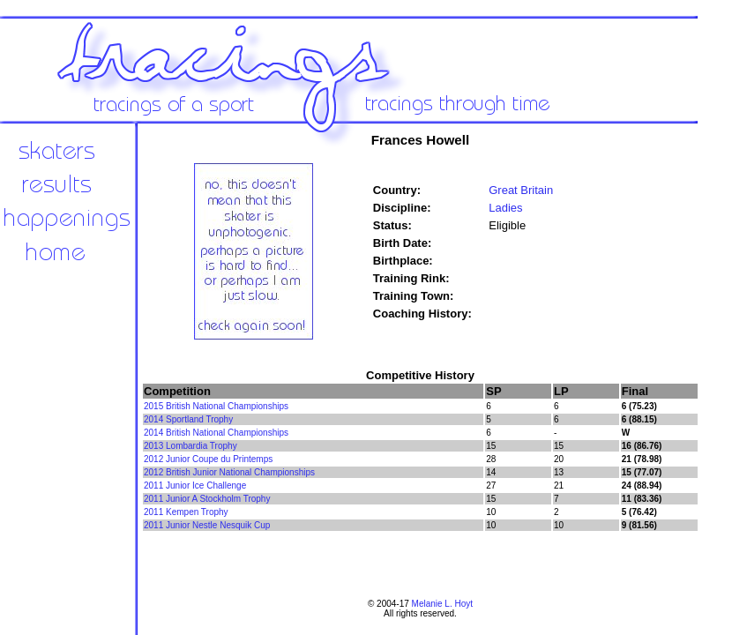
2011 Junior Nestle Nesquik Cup (207, 525)
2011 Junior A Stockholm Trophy (207, 499)
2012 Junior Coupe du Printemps (208, 459)
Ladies (505, 207)
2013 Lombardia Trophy (190, 446)
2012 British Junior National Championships (229, 472)
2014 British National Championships (216, 432)
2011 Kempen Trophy (186, 512)
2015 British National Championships (216, 406)
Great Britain (521, 190)
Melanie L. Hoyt (442, 604)
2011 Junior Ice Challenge (195, 485)
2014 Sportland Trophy (188, 419)
